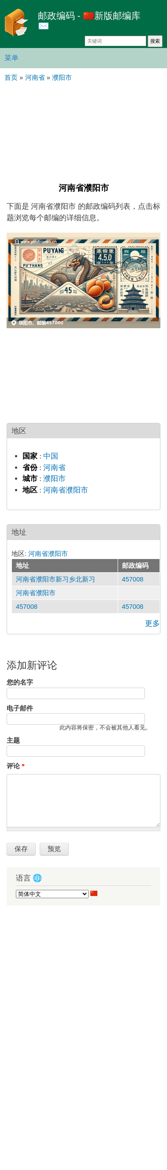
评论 (16, 766)
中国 (50, 456)
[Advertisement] (83, 131)
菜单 (11, 58)
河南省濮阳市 (65, 490)
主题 (13, 740)
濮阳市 (54, 478)
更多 (152, 623)
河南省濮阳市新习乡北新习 (55, 579)
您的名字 (20, 682)
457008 (133, 579)
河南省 (54, 467)
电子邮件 (20, 708)
